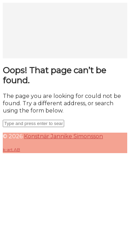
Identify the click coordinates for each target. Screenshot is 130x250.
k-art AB (11, 149)
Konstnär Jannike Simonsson (63, 136)
